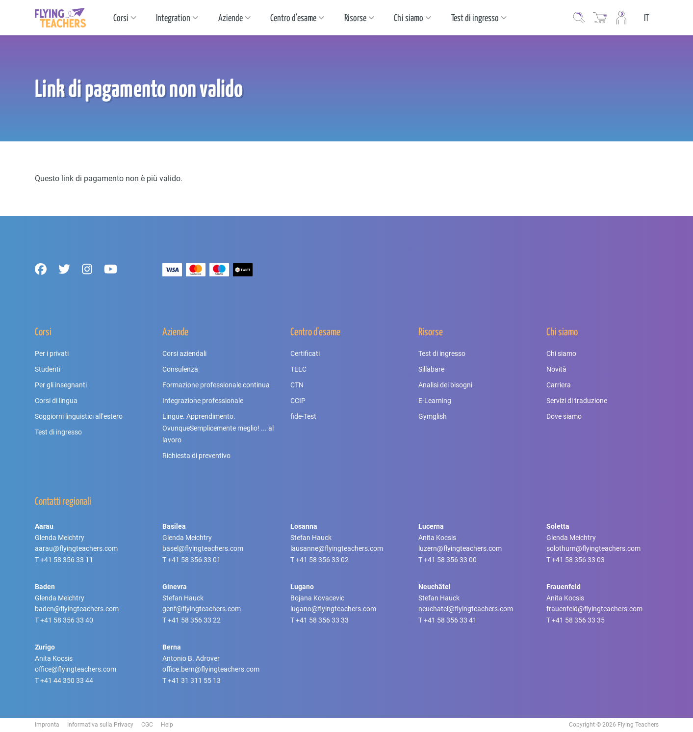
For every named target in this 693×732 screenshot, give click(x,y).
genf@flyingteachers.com (201, 609)
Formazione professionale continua (216, 385)
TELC (298, 369)
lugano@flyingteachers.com (333, 609)
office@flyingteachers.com (75, 669)
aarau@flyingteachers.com (76, 548)
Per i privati (52, 353)
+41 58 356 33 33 (322, 620)
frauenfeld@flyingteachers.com (594, 609)
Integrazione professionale (202, 401)
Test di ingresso (58, 432)
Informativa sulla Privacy (100, 724)
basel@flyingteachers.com (202, 548)
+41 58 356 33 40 (66, 620)
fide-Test (303, 416)
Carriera (558, 385)
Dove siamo (564, 416)
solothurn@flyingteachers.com (593, 548)
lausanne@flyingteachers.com (336, 548)
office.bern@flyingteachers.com (210, 669)
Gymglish (432, 416)
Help (167, 724)
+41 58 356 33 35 (578, 620)
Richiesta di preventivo (196, 456)
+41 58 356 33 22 (194, 620)
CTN (297, 385)
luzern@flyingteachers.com (460, 548)
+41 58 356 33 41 (450, 620)
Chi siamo (561, 353)
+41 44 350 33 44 (66, 680)
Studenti (47, 369)
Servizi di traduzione (576, 401)
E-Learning (434, 401)
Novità (556, 369)
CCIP (298, 401)
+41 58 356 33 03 (578, 560)
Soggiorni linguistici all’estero (79, 416)
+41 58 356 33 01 (194, 560)
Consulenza (180, 369)
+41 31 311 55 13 (194, 680)
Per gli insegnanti (61, 385)
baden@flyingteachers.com (77, 609)
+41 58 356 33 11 (66, 560)
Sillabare (431, 369)
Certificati (305, 353)
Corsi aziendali (184, 353)
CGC (147, 724)
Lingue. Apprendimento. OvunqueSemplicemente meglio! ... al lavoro (218, 428)
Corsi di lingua (56, 401)
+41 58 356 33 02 (322, 560)
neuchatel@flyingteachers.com (465, 609)
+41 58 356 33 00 (450, 560)
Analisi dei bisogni (445, 385)
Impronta (47, 724)
